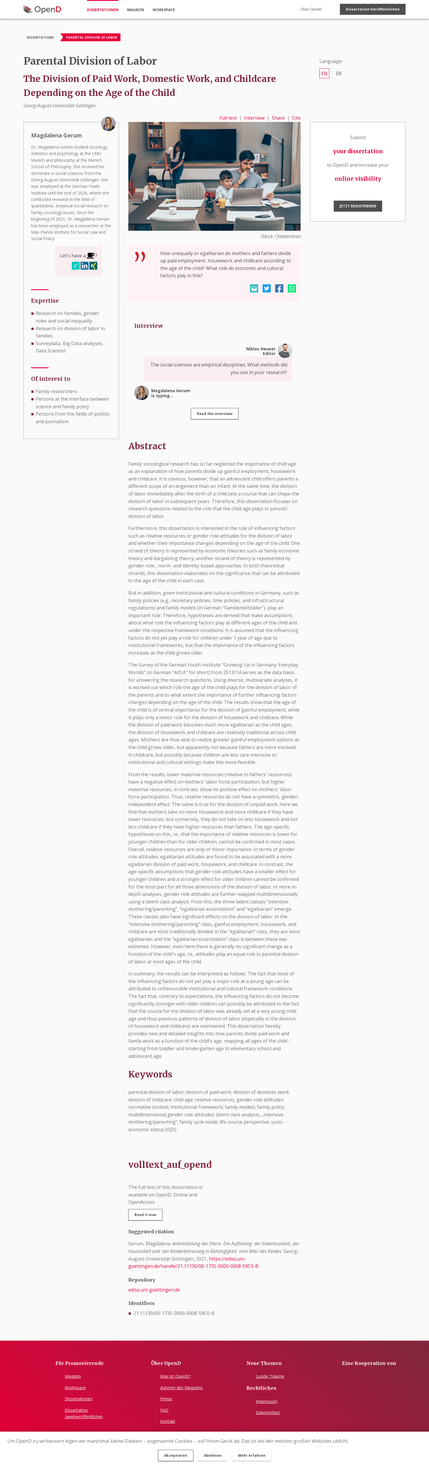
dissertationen (102, 9)
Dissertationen (79, 1398)
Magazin (73, 1376)
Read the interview (214, 413)
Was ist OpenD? (175, 1376)
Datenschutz (268, 1412)
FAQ (164, 1410)
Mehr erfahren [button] (251, 1455)
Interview (254, 118)
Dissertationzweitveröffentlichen (84, 1413)
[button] (254, 288)
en (324, 73)
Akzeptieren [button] (175, 1455)
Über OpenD (311, 9)
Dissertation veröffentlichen (373, 9)
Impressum (266, 1401)
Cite (296, 118)
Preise (166, 1398)
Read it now (145, 1214)
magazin (135, 9)
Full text (228, 118)
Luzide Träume (270, 1376)
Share (278, 118)
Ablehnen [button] (213, 1455)
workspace (164, 9)
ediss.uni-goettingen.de (154, 1290)
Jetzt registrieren (358, 206)
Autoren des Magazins (181, 1387)
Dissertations (40, 37)
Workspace (75, 1387)
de (339, 73)
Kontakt (167, 1421)
